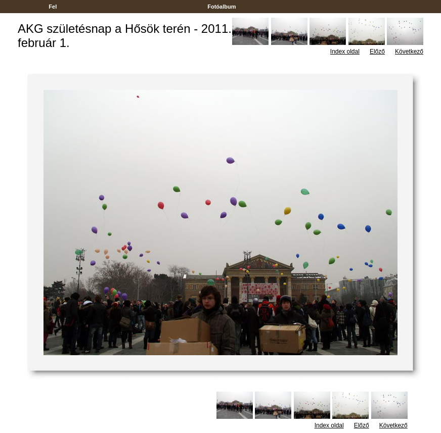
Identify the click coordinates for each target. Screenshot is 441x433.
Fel (53, 7)
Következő (409, 51)
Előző (377, 51)
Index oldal (345, 51)
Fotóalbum (221, 7)
